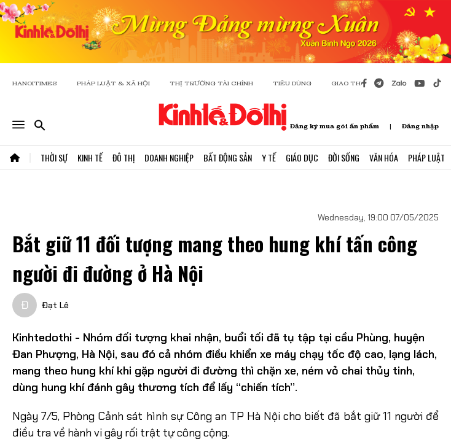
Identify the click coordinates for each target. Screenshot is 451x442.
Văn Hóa (383, 157)
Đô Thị (123, 157)
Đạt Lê (55, 305)
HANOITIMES (34, 83)
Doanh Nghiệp (169, 157)
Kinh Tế (90, 157)
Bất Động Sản (227, 157)
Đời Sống (343, 157)
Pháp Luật (426, 157)
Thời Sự (54, 157)
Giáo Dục (302, 157)
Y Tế (269, 157)
